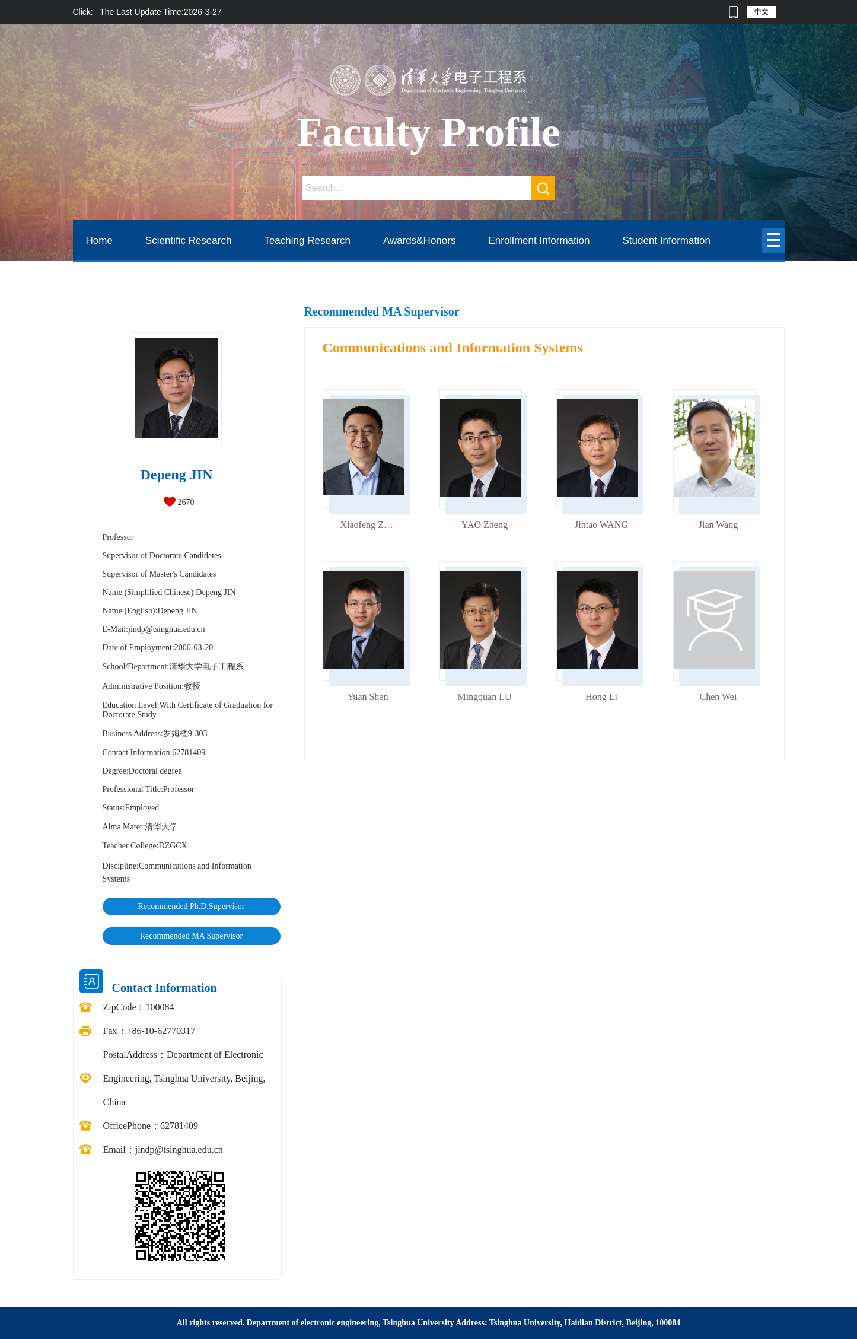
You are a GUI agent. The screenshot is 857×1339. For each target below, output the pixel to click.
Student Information (666, 240)
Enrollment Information (539, 240)
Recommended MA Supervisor (191, 935)
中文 (761, 12)
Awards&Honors (419, 240)
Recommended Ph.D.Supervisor (191, 906)
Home (99, 240)
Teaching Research (307, 240)
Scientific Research (188, 240)
